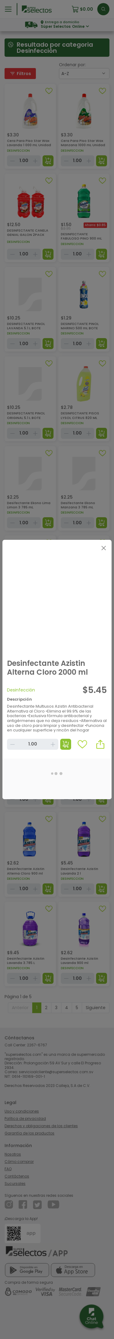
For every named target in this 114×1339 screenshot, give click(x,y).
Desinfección (21, 690)
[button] (100, 744)
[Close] (103, 548)
